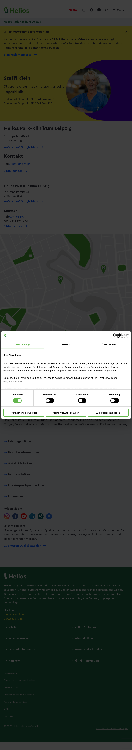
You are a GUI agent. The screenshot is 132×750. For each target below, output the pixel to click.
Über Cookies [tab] (109, 344)
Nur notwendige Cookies (24, 412)
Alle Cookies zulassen (108, 412)
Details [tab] (66, 344)
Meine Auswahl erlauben (66, 412)
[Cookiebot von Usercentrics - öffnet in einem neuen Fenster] (115, 335)
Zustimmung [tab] (23, 344)
